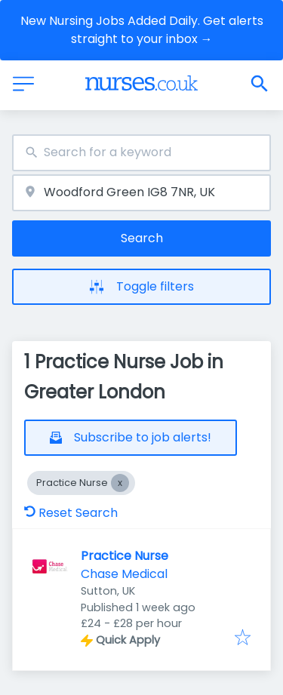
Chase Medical (124, 574)
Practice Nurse (124, 555)
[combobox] (141, 152)
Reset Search (71, 512)
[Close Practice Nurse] (120, 483)
